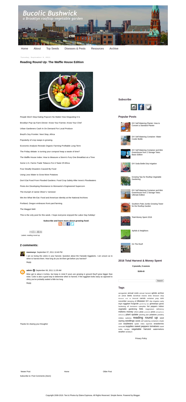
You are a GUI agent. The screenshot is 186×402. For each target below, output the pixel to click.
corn (162, 298)
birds (150, 296)
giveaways (154, 304)
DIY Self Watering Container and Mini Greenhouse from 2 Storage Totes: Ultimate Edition (147, 192)
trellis (120, 329)
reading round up (33, 235)
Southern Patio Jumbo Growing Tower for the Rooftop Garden (147, 205)
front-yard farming (54, 203)
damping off (131, 301)
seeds (137, 321)
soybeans (128, 323)
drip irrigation (155, 301)
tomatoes (154, 326)
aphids (154, 293)
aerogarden (122, 293)
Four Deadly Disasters (30, 169)
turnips (126, 329)
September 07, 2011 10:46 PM (49, 252)
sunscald (121, 326)
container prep (153, 298)
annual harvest (145, 293)
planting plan (144, 315)
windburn (129, 332)
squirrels (149, 324)
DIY (147, 301)
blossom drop (158, 296)
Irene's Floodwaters (87, 180)
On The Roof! (137, 244)
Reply (28, 262)
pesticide (147, 312)
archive (161, 293)
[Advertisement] (66, 348)
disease (141, 301)
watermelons (158, 329)
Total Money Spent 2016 (142, 217)
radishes (128, 318)
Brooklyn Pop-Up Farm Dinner (34, 123)
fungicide (135, 304)
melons (122, 311)
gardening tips (144, 304)
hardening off (123, 306)
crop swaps (37, 140)
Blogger (136, 395)
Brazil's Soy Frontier (29, 134)
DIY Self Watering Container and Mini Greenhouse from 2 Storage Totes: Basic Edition (147, 152)
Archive (113, 48)
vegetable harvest (141, 329)
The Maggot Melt (27, 209)
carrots (143, 298)
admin (29, 270)
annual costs (133, 293)
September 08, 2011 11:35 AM (48, 270)
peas (142, 312)
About (37, 48)
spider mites (139, 324)
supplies (130, 326)
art (119, 296)
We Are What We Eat (29, 197)
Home (24, 48)
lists (141, 309)
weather (121, 332)
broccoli (135, 298)
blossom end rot (124, 298)
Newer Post (25, 371)
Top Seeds (52, 48)
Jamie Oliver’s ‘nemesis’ (45, 192)
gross (161, 304)
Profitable (66, 146)
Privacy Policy (141, 338)
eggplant (126, 304)
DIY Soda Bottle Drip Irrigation (144, 164)
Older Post (107, 371)
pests (153, 312)
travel (162, 326)
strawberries (159, 324)
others (136, 312)
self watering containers (150, 321)
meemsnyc (31, 252)
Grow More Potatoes (48, 174)
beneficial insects (140, 296)
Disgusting (71, 117)
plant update (132, 314)
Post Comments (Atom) (41, 376)
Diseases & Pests (75, 48)
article (124, 296)
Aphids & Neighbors (140, 231)
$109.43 (141, 271)
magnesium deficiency (155, 309)
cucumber (122, 301)
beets (129, 296)
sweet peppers (141, 326)
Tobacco (46, 163)
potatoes (153, 315)
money (130, 311)
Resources (97, 48)
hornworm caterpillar (138, 306)
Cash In (40, 128)
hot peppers (152, 306)
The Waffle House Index (31, 157)
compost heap (57, 151)
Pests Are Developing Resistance (35, 186)
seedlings (130, 321)
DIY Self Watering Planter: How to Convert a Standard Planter (146, 124)
